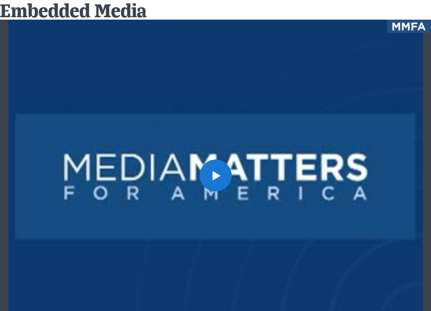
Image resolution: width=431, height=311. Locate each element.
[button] (215, 175)
